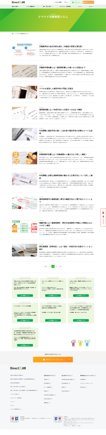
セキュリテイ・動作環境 (65, 6)
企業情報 (82, 385)
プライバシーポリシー (85, 389)
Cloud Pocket (47, 404)
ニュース (80, 6)
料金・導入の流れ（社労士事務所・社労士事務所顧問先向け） (24, 396)
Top (12, 33)
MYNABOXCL (65, 389)
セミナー (91, 6)
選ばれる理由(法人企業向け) (16, 381)
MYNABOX (46, 389)
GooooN (49, 400)
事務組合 (46, 408)
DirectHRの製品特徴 (14, 388)
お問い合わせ (77, 2)
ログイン (66, 2)
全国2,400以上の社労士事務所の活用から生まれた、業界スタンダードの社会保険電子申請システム (25, 283)
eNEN (45, 396)
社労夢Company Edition (67, 385)
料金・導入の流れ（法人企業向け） (18, 392)
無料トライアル (103, 218)
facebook (82, 393)
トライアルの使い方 (14, 399)
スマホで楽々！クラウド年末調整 (23, 308)
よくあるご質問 (57, 2)
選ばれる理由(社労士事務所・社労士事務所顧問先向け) (22, 384)
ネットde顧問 (47, 393)
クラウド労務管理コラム (15, 415)
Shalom (46, 385)
